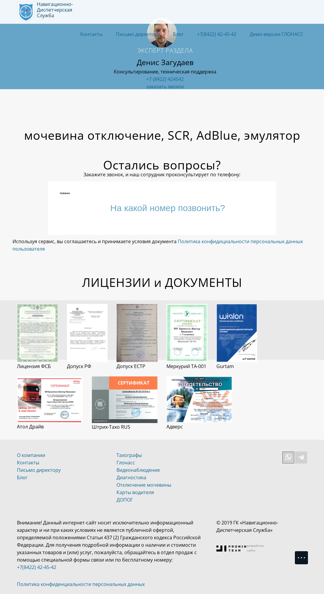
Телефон (65, 193)
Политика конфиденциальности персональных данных (81, 584)
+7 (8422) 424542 (165, 79)
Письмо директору (138, 34)
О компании (31, 455)
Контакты (91, 34)
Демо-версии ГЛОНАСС (276, 34)
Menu (304, 554)
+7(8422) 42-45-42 (216, 34)
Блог (178, 34)
